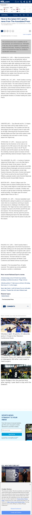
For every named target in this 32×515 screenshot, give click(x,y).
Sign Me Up (12, 434)
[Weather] (17, 1)
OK (30, 484)
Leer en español (27, 34)
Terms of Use (7, 438)
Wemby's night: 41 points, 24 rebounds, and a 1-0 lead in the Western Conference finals (15, 336)
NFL (20, 15)
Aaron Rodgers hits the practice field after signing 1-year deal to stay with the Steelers (16, 382)
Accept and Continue (16, 512)
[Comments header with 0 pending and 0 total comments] (16, 306)
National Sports (5, 296)
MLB (28, 15)
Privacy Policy (14, 438)
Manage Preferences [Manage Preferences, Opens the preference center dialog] (16, 508)
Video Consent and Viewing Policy (16, 502)
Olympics (15, 15)
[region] (16, 498)
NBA (24, 15)
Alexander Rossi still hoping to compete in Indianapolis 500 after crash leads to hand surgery (16, 359)
